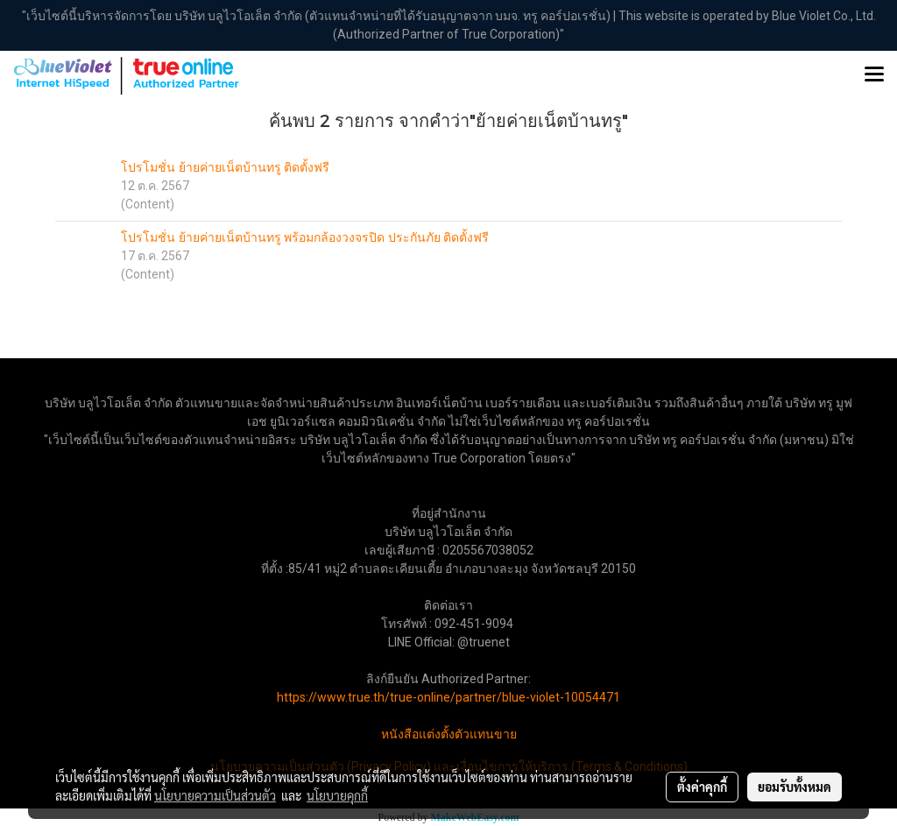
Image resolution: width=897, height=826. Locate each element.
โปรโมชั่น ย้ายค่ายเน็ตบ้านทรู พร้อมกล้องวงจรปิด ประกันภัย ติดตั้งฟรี (305, 237)
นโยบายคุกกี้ (337, 795)
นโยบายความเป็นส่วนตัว (215, 795)
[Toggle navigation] (874, 75)
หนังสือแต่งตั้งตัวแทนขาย (449, 734)
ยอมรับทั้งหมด (794, 786)
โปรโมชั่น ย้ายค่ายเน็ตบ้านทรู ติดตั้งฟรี (225, 167)
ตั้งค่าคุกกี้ (702, 786)
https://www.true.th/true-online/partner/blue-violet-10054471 (448, 697)
